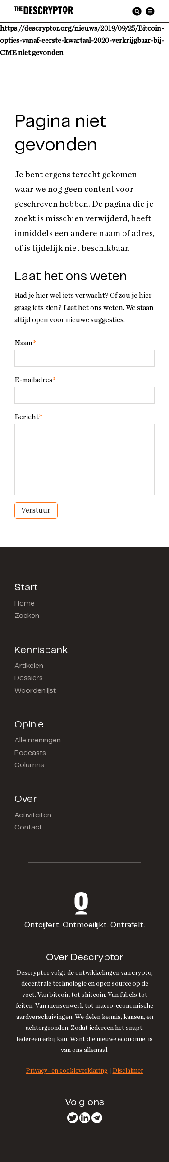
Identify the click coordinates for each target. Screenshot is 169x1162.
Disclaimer (128, 1070)
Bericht (28, 417)
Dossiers (28, 678)
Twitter (72, 1117)
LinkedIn (84, 1117)
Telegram (96, 1117)
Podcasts (30, 753)
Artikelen (28, 665)
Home (24, 603)
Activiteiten (32, 815)
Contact (28, 827)
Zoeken (26, 615)
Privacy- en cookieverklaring (67, 1070)
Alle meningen (37, 740)
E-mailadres (34, 380)
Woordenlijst (35, 690)
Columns (29, 765)
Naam (25, 343)
